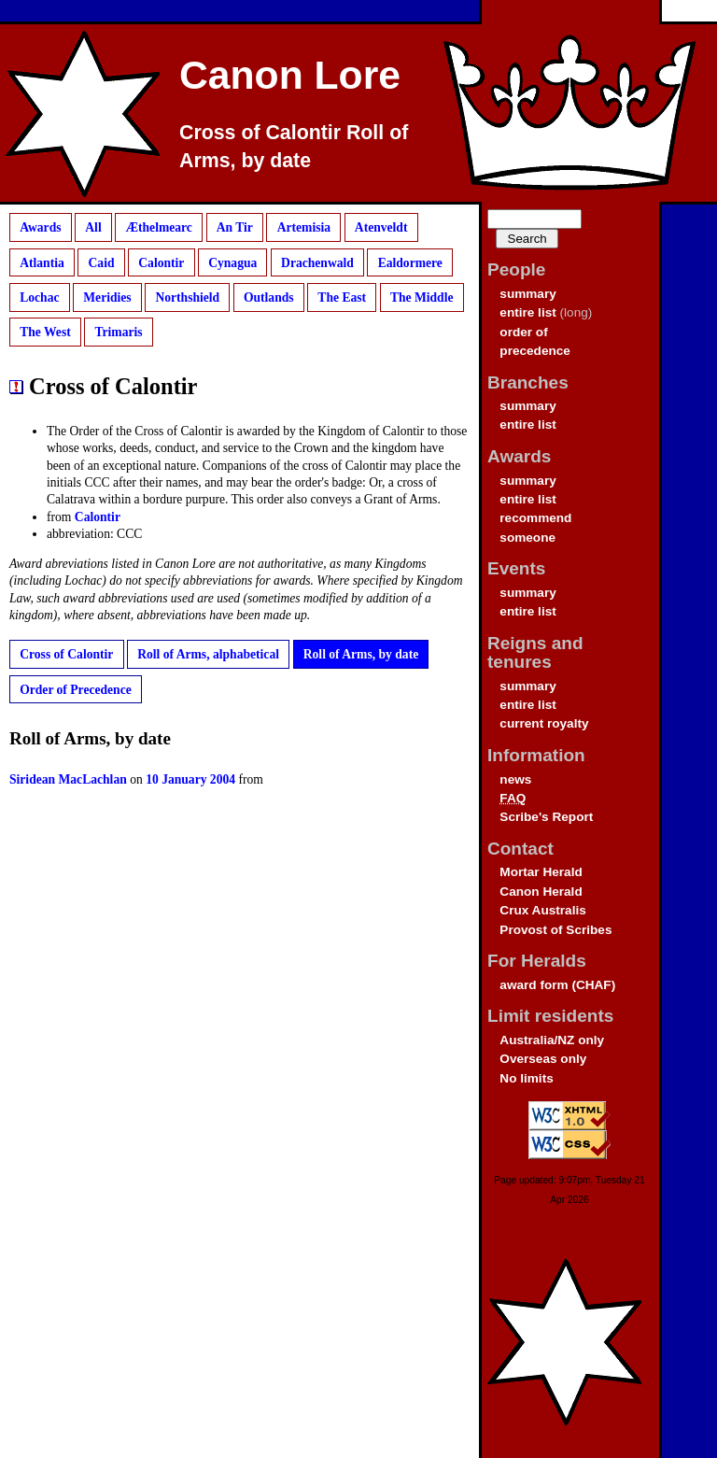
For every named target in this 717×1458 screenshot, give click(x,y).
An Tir (235, 227)
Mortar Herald (540, 872)
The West (45, 332)
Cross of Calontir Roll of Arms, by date (293, 146)
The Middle (422, 297)
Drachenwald (317, 262)
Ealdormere (410, 262)
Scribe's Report (546, 817)
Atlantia (42, 262)
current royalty (543, 723)
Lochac (39, 297)
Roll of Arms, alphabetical (208, 654)
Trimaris (118, 332)
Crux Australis (542, 910)
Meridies (107, 297)
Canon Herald (540, 892)
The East (341, 297)
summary (527, 294)
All (93, 227)
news (515, 779)
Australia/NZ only (551, 1040)
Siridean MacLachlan (68, 779)
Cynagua (232, 262)
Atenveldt (381, 227)
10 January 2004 (190, 779)
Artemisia (303, 227)
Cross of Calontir (66, 654)
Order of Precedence (76, 689)
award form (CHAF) (557, 985)
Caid (102, 262)
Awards (40, 227)
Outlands (269, 297)
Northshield (187, 297)
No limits (526, 1078)
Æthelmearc (158, 227)
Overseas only (542, 1059)
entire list (527, 312)
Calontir (161, 262)
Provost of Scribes (555, 930)
